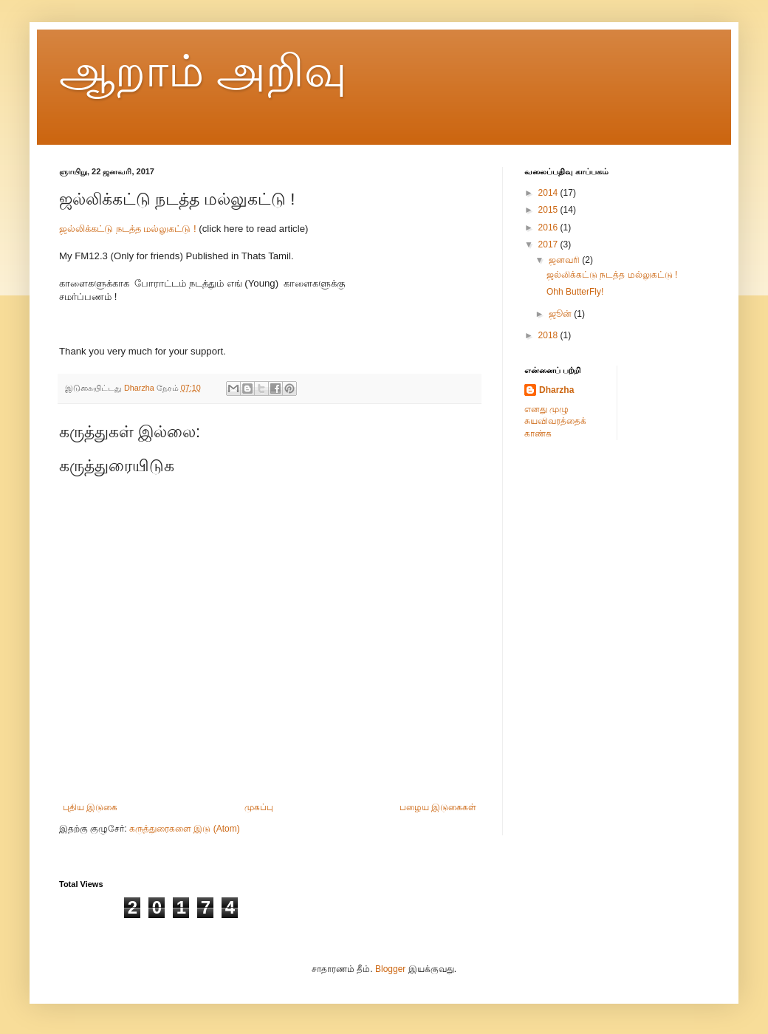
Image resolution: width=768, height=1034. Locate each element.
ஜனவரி (565, 260)
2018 (549, 335)
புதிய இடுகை (90, 807)
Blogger (390, 969)
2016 (549, 227)
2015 (549, 210)
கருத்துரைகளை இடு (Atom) (184, 829)
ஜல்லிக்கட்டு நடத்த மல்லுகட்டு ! (127, 228)
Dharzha (556, 390)
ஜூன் (561, 314)
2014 (549, 193)
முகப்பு (258, 807)
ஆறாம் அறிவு (202, 71)
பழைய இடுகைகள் (438, 807)
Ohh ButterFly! (574, 292)
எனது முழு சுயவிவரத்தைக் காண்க (555, 421)
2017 (549, 244)
